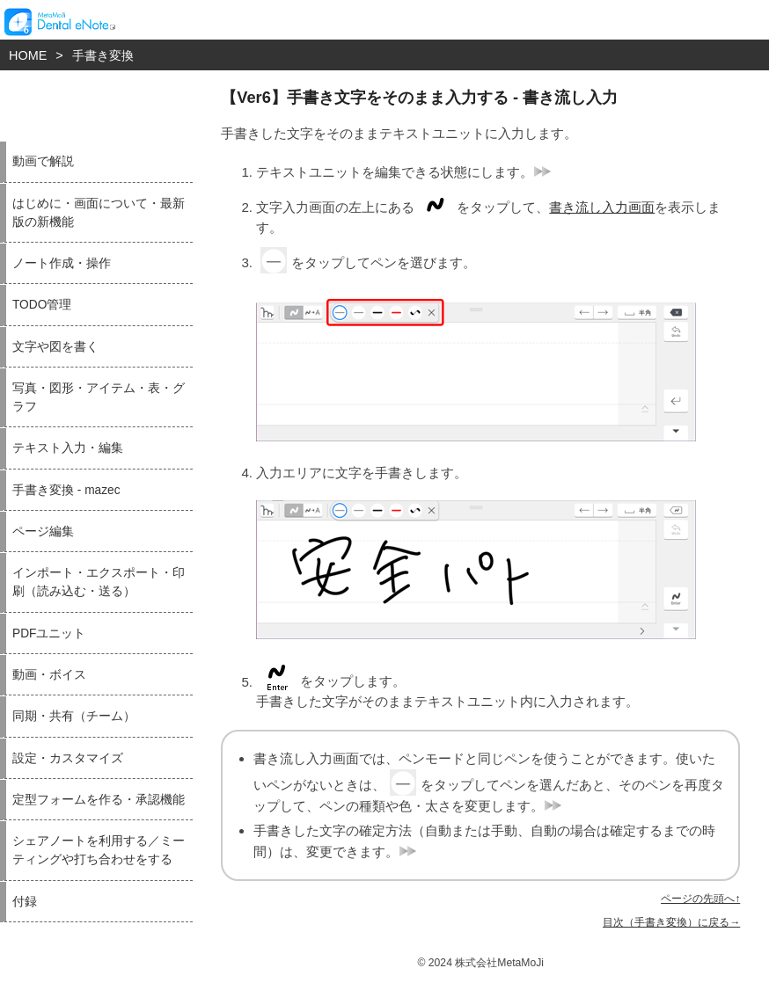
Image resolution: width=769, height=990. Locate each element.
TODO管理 (41, 304)
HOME (28, 55)
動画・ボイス (49, 674)
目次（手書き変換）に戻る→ (671, 922)
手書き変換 (103, 55)
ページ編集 (43, 531)
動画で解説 (43, 161)
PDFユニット (48, 633)
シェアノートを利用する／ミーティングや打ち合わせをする (98, 850)
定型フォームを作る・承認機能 (98, 799)
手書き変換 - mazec (66, 490)
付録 (24, 901)
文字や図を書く (55, 346)
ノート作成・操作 (61, 263)
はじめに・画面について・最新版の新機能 (98, 213)
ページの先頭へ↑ (700, 898)
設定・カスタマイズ (67, 758)
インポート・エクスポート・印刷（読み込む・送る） (98, 582)
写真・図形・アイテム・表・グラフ (98, 397)
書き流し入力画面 (602, 207)
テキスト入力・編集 (67, 448)
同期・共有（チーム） (73, 716)
